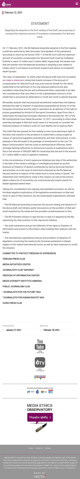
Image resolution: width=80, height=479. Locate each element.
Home (30, 448)
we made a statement (13, 80)
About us (39, 448)
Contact (48, 448)
